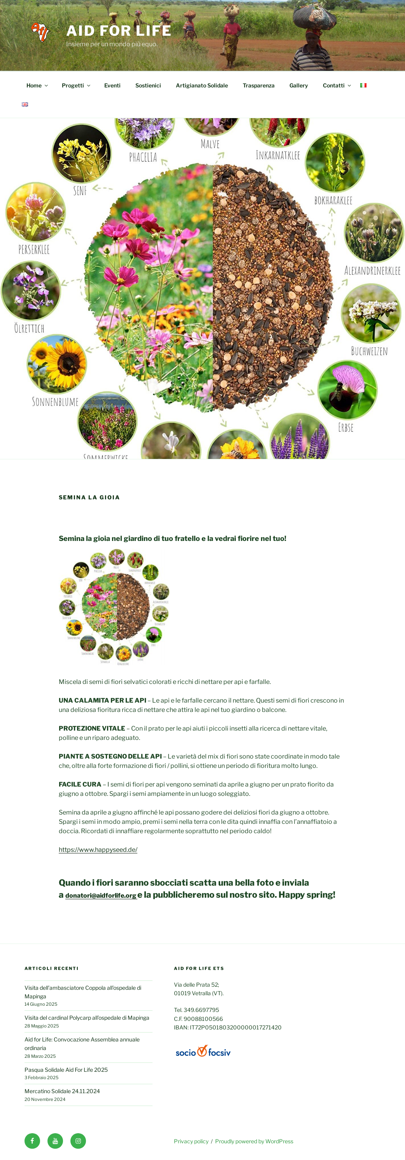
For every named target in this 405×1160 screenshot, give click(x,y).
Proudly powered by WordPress (254, 1141)
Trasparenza (259, 85)
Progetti (76, 85)
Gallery (298, 85)
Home (37, 85)
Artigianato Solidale (202, 85)
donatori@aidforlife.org (101, 895)
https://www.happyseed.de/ (98, 849)
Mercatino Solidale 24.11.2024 (62, 1091)
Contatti (337, 85)
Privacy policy (191, 1141)
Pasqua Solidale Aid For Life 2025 (66, 1069)
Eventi (112, 85)
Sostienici (148, 85)
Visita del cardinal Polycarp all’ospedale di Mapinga (87, 1017)
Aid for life (119, 30)
